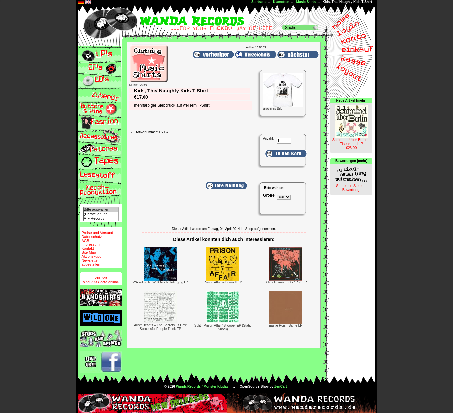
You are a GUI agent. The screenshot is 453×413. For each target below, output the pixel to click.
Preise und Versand (97, 233)
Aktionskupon (92, 256)
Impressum (90, 244)
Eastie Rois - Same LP (285, 325)
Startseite (259, 2)
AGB (85, 241)
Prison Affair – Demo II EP (223, 282)
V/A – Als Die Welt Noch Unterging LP (160, 282)
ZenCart (280, 386)
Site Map (88, 252)
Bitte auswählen (101, 209)
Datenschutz (91, 237)
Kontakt (87, 248)
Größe (269, 195)
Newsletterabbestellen (90, 262)
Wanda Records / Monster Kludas (202, 386)
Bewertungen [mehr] (351, 161)
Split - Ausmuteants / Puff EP (285, 282)
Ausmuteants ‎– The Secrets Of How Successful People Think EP (160, 327)
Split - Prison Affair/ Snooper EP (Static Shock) (223, 327)
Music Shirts (306, 2)
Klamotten (281, 2)
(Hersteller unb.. (101, 214)
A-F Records (101, 218)
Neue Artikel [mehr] (351, 100)
